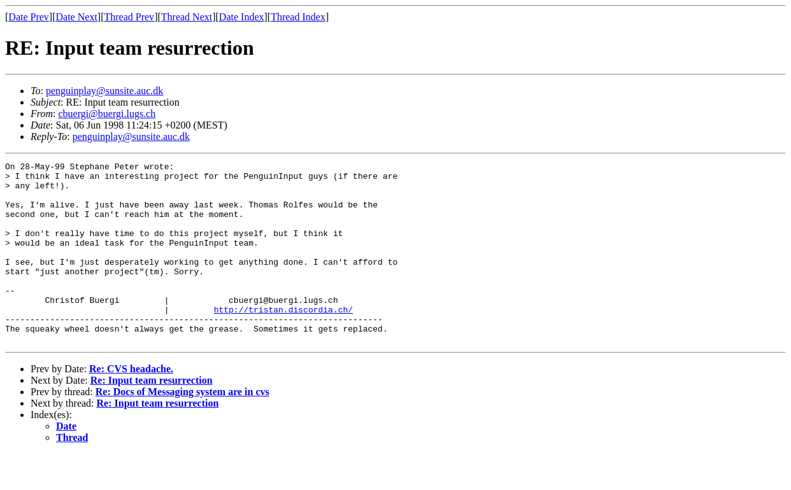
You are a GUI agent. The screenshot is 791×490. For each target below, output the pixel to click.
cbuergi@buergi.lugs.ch (106, 113)
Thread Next (186, 16)
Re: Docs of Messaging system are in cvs (182, 428)
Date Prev (28, 16)
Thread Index (298, 16)
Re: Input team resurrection (151, 416)
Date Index (241, 16)
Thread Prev (129, 16)
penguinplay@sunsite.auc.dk (104, 90)
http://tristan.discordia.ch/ (283, 340)
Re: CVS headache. (131, 405)
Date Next (76, 16)
